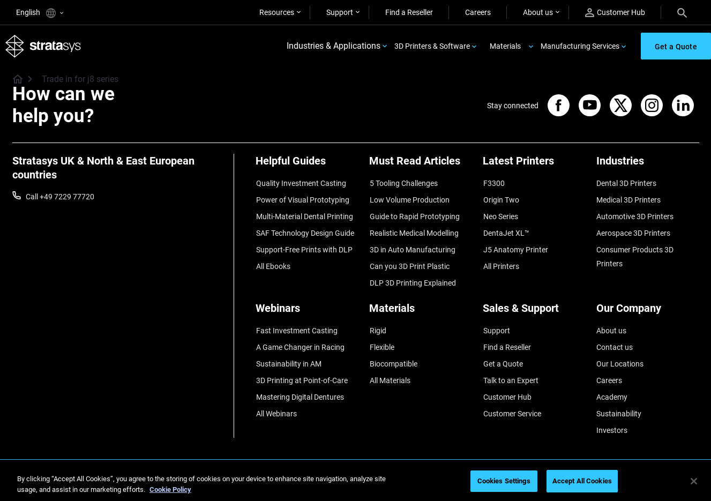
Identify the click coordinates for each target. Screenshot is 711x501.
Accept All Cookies (582, 481)
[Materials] (420, 306)
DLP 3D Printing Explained (412, 277)
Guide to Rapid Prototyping (414, 215)
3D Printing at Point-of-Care (301, 371)
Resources (276, 12)
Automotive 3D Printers (634, 215)
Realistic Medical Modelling (413, 230)
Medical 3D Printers (628, 199)
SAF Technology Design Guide (305, 230)
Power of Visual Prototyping (302, 199)
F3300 (493, 183)
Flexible (381, 339)
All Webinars (276, 403)
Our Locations (619, 356)
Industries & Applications (333, 46)
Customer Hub (615, 12)
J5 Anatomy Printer (515, 246)
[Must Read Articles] (420, 165)
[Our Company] (647, 306)
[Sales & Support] (534, 306)
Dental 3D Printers (626, 183)
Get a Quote (502, 356)
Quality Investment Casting (301, 183)
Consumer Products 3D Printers (634, 253)
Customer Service (512, 403)
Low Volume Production (409, 199)
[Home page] (14, 80)
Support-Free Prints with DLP (304, 246)
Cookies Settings (503, 481)
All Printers (501, 262)
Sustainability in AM (288, 356)
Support (339, 12)
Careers (478, 12)
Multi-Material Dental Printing (304, 215)
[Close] (694, 481)
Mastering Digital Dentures (299, 387)
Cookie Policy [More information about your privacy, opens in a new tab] (170, 489)
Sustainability (618, 403)
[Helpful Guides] (307, 165)
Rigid (377, 324)
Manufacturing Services (580, 46)
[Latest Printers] (534, 165)
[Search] (682, 12)
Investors (611, 418)
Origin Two (501, 199)
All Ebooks (273, 262)
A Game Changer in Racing (300, 339)
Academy (611, 387)
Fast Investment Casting (296, 324)
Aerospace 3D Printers (633, 230)
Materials (505, 46)
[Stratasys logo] (43, 46)
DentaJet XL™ (506, 230)
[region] (355, 482)
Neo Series (500, 215)
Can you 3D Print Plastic (409, 262)
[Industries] (647, 165)
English (39, 13)
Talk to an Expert (510, 371)
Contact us (614, 339)
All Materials (389, 371)
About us (538, 12)
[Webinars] (307, 306)
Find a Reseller (409, 12)
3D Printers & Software (432, 46)
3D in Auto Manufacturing (412, 246)
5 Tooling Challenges (403, 183)
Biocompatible (393, 356)
